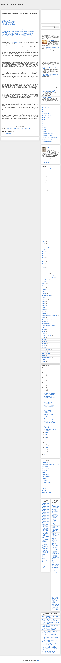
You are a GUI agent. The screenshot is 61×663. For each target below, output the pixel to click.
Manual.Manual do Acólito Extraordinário (45, 525)
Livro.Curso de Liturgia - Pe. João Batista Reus (45, 541)
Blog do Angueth (45, 127)
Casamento (44, 184)
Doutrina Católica (45, 468)
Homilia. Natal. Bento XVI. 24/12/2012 (49, 403)
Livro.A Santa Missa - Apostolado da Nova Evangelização (45, 546)
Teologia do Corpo (45, 111)
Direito (43, 213)
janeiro (46, 449)
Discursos (44, 225)
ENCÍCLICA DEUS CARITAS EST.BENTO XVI (55, 552)
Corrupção (44, 207)
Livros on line (44, 299)
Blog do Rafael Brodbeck (47, 141)
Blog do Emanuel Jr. (12, 4)
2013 (45, 389)
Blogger (37, 660)
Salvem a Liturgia (45, 121)
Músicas (43, 317)
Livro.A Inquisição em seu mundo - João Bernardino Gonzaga (49, 641)
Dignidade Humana (46, 211)
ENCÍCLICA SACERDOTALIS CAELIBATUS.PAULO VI (55, 535)
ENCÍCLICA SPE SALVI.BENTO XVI (55, 530)
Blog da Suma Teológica (46, 129)
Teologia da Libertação (46, 353)
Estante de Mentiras (46, 247)
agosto (46, 437)
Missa (43, 311)
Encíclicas (44, 243)
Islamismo (44, 281)
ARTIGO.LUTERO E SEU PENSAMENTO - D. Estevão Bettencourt (50, 623)
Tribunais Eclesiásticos (46, 357)
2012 (45, 390)
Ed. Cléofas (44, 470)
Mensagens (44, 305)
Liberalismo (44, 293)
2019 (45, 379)
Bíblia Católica (45, 466)
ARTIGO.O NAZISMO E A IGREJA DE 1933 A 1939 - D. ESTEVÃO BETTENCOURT (50, 620)
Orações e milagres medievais (48, 123)
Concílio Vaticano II (10, 128)
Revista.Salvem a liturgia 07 (45, 504)
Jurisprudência (45, 285)
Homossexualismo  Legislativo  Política (49, 168)
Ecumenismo (44, 237)
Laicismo (44, 289)
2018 (45, 380)
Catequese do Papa (46, 188)
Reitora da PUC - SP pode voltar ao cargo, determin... (49, 406)
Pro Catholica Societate (46, 482)
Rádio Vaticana (45, 488)
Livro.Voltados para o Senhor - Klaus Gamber (45, 529)
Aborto (43, 172)
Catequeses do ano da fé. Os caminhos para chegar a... (49, 409)
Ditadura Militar (45, 227)
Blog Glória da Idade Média (47, 117)
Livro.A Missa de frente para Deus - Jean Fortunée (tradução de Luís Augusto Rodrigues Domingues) (45, 553)
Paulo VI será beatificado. (49, 414)
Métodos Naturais (45, 474)
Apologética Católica (46, 107)
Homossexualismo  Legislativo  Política (49, 275)
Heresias (44, 265)
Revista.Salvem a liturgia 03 (45, 516)
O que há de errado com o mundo (48, 325)
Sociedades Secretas (46, 349)
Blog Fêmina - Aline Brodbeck (47, 139)
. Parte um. (8, 23)
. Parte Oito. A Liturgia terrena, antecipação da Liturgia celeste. (17, 33)
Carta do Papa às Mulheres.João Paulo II (55, 590)
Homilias (44, 271)
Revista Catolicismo (46, 484)
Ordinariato (44, 327)
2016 (45, 384)
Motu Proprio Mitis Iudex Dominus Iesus (49, 315)
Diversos (44, 229)
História (43, 267)
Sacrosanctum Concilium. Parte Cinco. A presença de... (49, 399)
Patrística (44, 329)
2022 (45, 374)
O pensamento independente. (47, 61)
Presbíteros (44, 480)
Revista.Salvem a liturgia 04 (45, 513)
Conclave (44, 201)
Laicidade (44, 287)
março (46, 445)
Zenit (43, 496)
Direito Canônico (17, 128)
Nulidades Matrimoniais (46, 323)
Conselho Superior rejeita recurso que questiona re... (49, 422)
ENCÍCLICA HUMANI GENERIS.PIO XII (55, 511)
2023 (45, 372)
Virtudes (43, 361)
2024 (45, 370)
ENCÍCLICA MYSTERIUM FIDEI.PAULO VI (55, 544)
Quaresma (44, 337)
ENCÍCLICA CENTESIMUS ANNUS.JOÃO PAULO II (55, 516)
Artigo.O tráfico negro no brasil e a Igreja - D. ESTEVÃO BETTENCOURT (50, 617)
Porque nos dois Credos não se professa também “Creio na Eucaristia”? (50, 91)
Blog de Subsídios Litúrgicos (47, 133)
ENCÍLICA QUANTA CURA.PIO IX (54, 520)
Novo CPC (44, 321)
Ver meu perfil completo (46, 162)
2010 (45, 452)
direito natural (44, 223)
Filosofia (43, 261)
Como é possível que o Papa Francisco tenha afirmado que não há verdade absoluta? (49, 82)
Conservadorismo (45, 203)
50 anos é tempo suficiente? (7, 20)
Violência (44, 359)
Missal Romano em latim (55, 524)
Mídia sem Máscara (46, 476)
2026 (45, 367)
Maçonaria (44, 301)
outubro (46, 434)
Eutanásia (44, 251)
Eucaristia (44, 249)
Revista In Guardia (45, 113)
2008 (45, 456)
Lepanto (43, 472)
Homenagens (44, 269)
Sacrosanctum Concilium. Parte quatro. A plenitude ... (50, 425)
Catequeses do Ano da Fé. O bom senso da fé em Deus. (49, 397)
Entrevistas (44, 245)
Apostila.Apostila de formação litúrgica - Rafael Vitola (45, 568)
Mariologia (44, 303)
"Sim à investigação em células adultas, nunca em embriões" (49, 54)
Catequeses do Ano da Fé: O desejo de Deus (49, 417)
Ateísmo (43, 180)
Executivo (44, 255)
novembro (47, 432)
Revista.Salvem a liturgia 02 (45, 519)
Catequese (44, 186)
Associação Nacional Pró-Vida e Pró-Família (50, 464)
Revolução (44, 343)
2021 (45, 375)
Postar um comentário (7, 133)
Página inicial (20, 138)
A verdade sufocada (46, 462)
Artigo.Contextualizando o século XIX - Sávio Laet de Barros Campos (49, 652)
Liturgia (29, 128)
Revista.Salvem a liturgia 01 (45, 522)
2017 (45, 382)
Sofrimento (44, 351)
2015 (45, 385)
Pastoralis (44, 478)
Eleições (43, 241)
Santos (43, 345)
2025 (45, 369)
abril (45, 444)
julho (46, 439)
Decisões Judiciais (45, 209)
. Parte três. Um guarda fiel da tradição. (13, 25)
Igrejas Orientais (45, 279)
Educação (44, 239)
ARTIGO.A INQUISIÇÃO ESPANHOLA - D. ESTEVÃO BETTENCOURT (50, 632)
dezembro (47, 392)
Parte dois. (8, 24)
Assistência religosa (46, 178)
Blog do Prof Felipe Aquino (47, 135)
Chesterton (44, 190)
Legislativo (44, 291)
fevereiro (46, 447)
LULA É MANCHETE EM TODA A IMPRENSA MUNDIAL (49, 411)
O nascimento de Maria (46, 97)
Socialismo (44, 347)
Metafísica (44, 309)
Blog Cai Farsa (45, 119)
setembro (46, 435)
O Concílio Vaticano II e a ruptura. (8, 22)
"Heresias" (44, 170)
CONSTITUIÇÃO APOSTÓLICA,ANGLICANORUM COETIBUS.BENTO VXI (55, 585)
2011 (45, 451)
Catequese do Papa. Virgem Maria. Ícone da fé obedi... (49, 394)
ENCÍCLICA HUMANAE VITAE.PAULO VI (55, 548)
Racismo (44, 339)
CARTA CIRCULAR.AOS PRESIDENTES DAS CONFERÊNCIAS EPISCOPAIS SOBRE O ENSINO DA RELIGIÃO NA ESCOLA (55, 598)
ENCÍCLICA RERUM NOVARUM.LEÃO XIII (55, 540)
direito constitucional (46, 217)
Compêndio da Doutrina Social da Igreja (55, 561)
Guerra (43, 263)
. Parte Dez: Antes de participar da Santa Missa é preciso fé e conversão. (19, 35)
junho (46, 440)
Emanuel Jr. (50, 147)
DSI (43, 235)
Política (43, 333)
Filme (43, 259)
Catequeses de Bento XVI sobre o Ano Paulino (55, 608)
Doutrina (43, 233)
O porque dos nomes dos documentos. (9, 21)
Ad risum (44, 174)
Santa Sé (44, 490)
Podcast (43, 331)
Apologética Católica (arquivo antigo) (49, 115)
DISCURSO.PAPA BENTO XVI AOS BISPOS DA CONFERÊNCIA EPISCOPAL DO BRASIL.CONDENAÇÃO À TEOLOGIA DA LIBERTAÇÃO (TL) (55, 569)
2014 (45, 387)
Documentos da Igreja (24, 128)
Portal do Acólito (45, 125)
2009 (45, 454)
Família (43, 257)
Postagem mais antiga (33, 138)
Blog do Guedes (45, 131)
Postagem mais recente (7, 138)
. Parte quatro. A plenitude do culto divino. (13, 26)
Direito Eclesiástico (45, 219)
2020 (45, 377)
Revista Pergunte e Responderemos (49, 486)
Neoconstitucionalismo (46, 319)
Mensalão (44, 307)
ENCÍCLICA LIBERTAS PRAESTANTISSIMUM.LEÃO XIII (55, 506)
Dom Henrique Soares (46, 109)
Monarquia (44, 313)
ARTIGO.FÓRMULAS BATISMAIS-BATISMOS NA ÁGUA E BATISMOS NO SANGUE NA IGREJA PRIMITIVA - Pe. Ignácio (49, 648)
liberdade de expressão (46, 295)
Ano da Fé (44, 176)
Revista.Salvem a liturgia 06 (45, 507)
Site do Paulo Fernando (46, 492)
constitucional (44, 205)
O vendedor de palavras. (52, 40)
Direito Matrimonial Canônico (47, 221)
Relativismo (44, 341)
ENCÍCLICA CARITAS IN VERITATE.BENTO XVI (55, 557)
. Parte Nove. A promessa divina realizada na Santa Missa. (16, 34)
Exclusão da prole (45, 253)
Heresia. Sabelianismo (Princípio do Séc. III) (50, 47)
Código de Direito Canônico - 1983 (55, 605)
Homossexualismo (45, 273)
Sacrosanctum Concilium (15, 42)
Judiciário (44, 283)
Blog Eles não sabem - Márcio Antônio (49, 137)
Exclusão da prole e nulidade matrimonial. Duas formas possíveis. (50, 75)
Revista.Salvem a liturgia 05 (45, 510)
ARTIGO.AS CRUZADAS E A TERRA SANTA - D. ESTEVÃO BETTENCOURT (49, 629)
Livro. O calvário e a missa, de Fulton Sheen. (50, 427)
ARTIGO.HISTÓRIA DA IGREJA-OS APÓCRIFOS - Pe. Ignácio (49, 644)
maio (46, 442)
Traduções (44, 355)
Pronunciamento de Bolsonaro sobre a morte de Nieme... (50, 419)
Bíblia (43, 182)
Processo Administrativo (46, 335)
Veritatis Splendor (45, 494)
